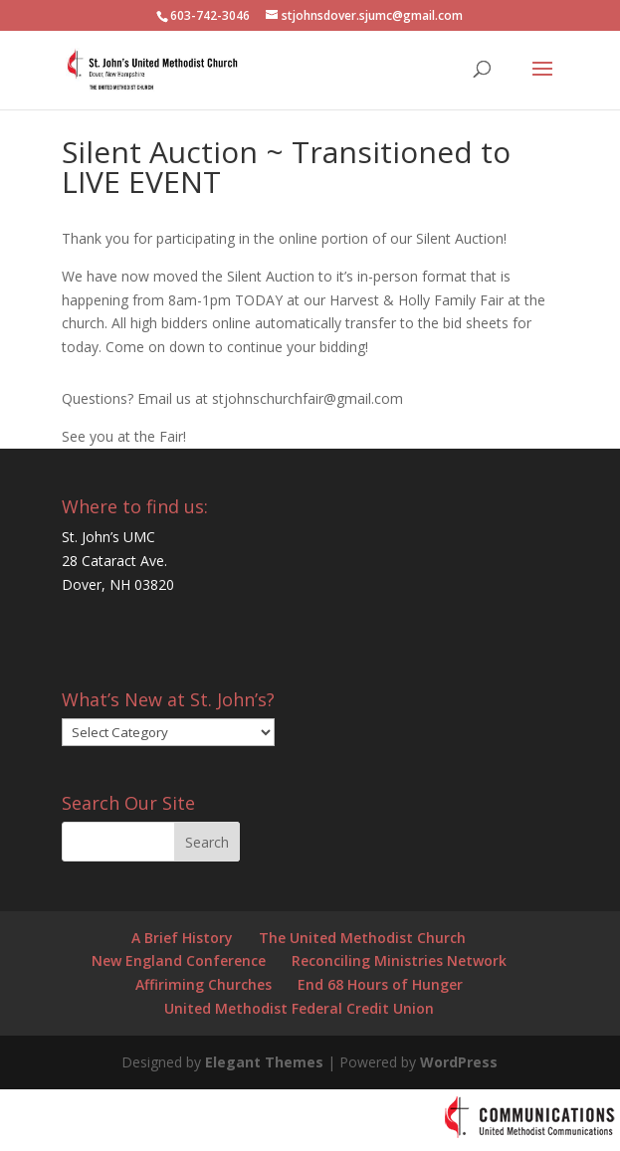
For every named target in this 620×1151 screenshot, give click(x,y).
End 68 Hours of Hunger (380, 984)
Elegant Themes (264, 1062)
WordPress (459, 1062)
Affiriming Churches (203, 984)
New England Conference (179, 960)
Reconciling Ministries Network (399, 960)
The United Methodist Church (362, 937)
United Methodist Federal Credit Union (299, 1008)
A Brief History (182, 937)
